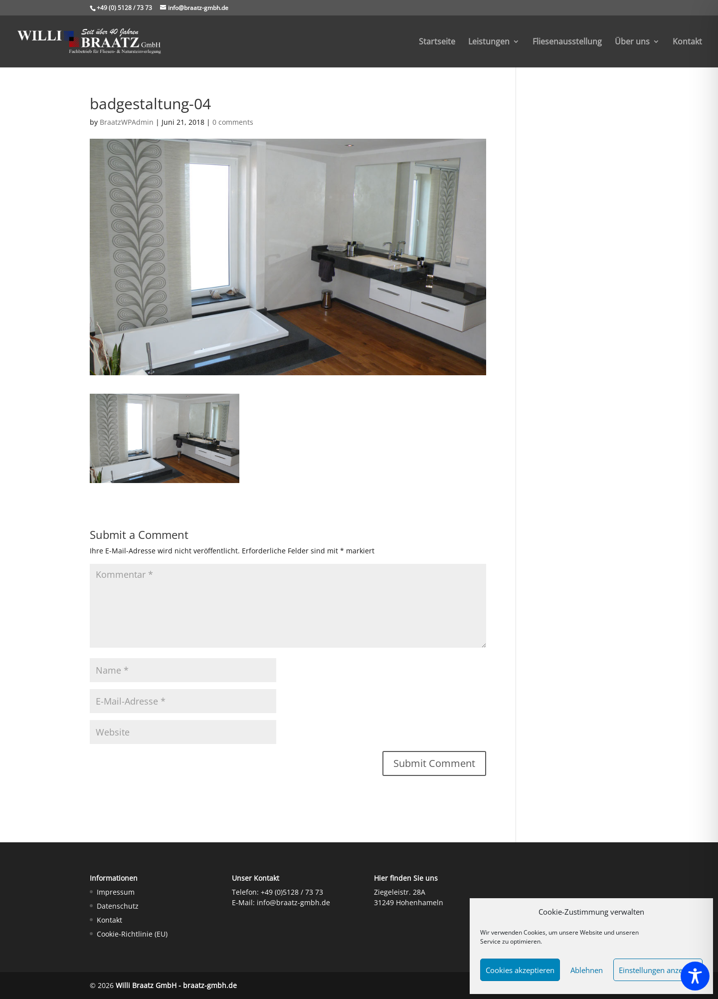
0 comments (232, 122)
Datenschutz (118, 906)
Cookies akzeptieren (520, 970)
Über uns (632, 42)
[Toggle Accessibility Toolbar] (695, 976)
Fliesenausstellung (567, 42)
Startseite (437, 42)
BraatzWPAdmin (127, 122)
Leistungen (489, 42)
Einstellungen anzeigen (658, 970)
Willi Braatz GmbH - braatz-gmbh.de (176, 985)
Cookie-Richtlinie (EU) (132, 934)
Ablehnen (586, 970)
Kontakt (687, 42)
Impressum (116, 892)
